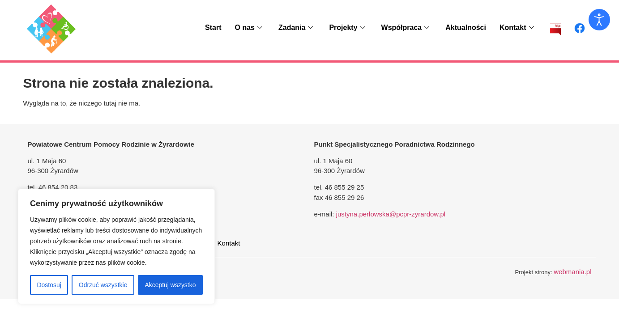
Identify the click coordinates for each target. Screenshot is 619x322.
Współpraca (405, 27)
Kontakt (516, 27)
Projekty (347, 27)
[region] (116, 246)
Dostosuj (49, 284)
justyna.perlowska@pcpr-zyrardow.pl (391, 214)
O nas (248, 27)
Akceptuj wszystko (170, 284)
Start (213, 27)
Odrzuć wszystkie (103, 284)
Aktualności (465, 27)
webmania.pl (572, 271)
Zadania (295, 27)
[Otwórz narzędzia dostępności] (599, 19)
